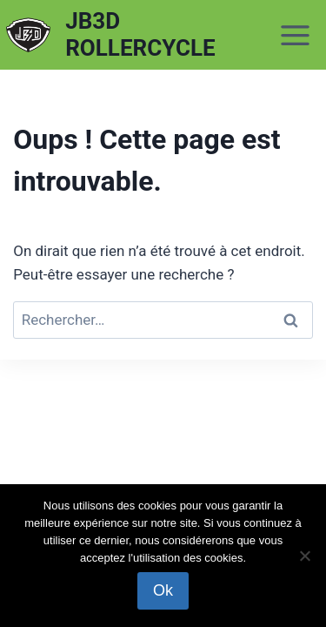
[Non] (304, 555)
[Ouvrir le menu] (295, 35)
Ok (163, 590)
